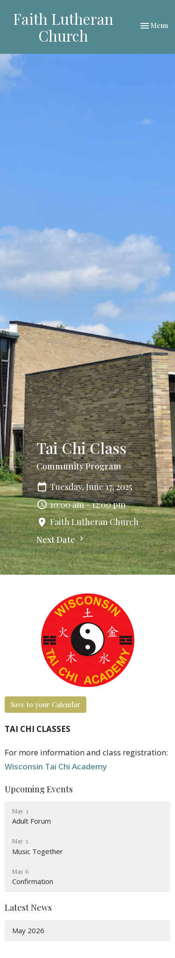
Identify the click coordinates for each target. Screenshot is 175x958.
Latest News (28, 907)
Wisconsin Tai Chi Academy (56, 766)
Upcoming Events (39, 789)
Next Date (61, 539)
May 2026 (28, 930)
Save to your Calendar (45, 704)
